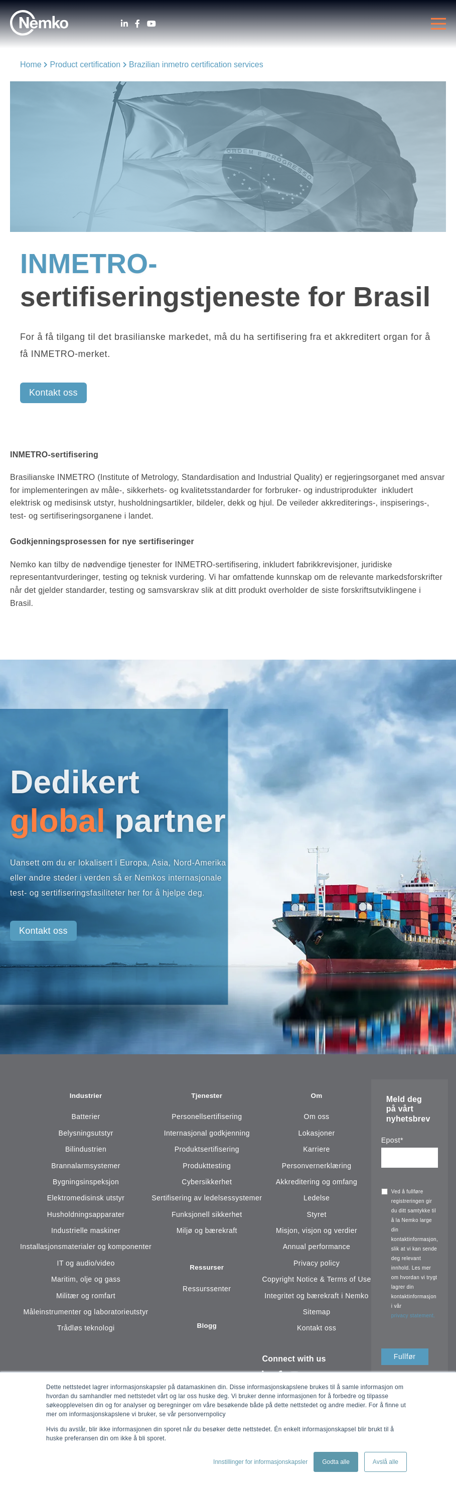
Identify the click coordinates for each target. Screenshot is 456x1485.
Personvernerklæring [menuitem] (317, 1167)
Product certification (85, 64)
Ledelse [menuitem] (316, 1199)
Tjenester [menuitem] (207, 1096)
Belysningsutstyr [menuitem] (85, 1135)
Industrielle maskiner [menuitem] (85, 1232)
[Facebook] (137, 24)
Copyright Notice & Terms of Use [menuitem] (316, 1281)
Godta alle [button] (336, 1461)
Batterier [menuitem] (86, 1118)
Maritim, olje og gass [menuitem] (85, 1281)
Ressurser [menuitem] (207, 1270)
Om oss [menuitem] (317, 1118)
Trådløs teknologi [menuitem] (86, 1329)
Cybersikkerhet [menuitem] (207, 1183)
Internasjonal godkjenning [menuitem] (207, 1135)
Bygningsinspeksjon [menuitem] (86, 1183)
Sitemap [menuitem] (317, 1313)
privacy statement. (414, 1315)
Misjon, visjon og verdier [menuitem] (316, 1232)
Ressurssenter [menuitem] (207, 1292)
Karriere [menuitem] (316, 1151)
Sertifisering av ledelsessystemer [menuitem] (206, 1199)
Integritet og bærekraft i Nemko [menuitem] (316, 1297)
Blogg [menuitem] (207, 1329)
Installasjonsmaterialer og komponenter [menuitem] (85, 1249)
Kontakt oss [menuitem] (316, 1329)
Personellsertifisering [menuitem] (207, 1118)
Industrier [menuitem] (86, 1096)
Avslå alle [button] (385, 1461)
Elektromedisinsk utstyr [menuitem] (86, 1199)
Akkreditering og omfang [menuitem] (317, 1183)
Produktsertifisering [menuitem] (207, 1151)
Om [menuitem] (316, 1096)
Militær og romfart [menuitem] (85, 1297)
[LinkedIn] (124, 24)
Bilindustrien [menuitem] (85, 1151)
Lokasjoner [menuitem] (316, 1135)
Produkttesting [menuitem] (207, 1167)
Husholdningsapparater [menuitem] (86, 1216)
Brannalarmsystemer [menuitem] (85, 1167)
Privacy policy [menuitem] (316, 1265)
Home (31, 64)
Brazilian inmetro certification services (196, 64)
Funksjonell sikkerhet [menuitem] (207, 1216)
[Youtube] (151, 24)
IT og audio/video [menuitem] (86, 1265)
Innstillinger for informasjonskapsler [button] (260, 1461)
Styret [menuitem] (316, 1216)
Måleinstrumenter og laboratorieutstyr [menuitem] (85, 1313)
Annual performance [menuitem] (317, 1249)
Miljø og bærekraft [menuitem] (207, 1232)
